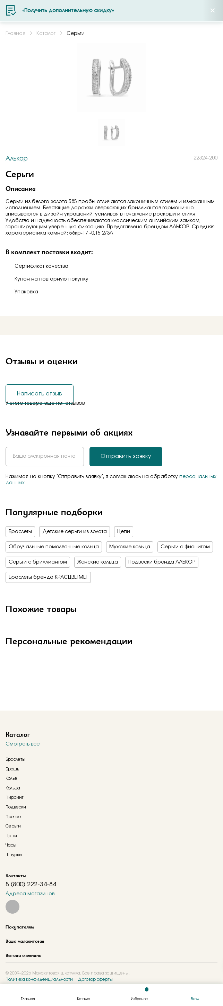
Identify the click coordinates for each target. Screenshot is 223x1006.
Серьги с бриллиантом (38, 562)
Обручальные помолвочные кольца (54, 547)
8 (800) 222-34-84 (31, 884)
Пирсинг (15, 797)
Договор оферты (95, 979)
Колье (11, 778)
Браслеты (20, 531)
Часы (11, 845)
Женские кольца (97, 562)
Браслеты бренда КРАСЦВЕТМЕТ (48, 577)
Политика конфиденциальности (39, 979)
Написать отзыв (39, 393)
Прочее (13, 817)
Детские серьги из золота (74, 531)
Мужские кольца (129, 547)
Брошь (12, 769)
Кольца (13, 788)
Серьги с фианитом (185, 547)
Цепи (123, 531)
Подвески (16, 807)
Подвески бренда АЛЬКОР (161, 562)
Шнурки (14, 855)
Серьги (13, 826)
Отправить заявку (126, 456)
